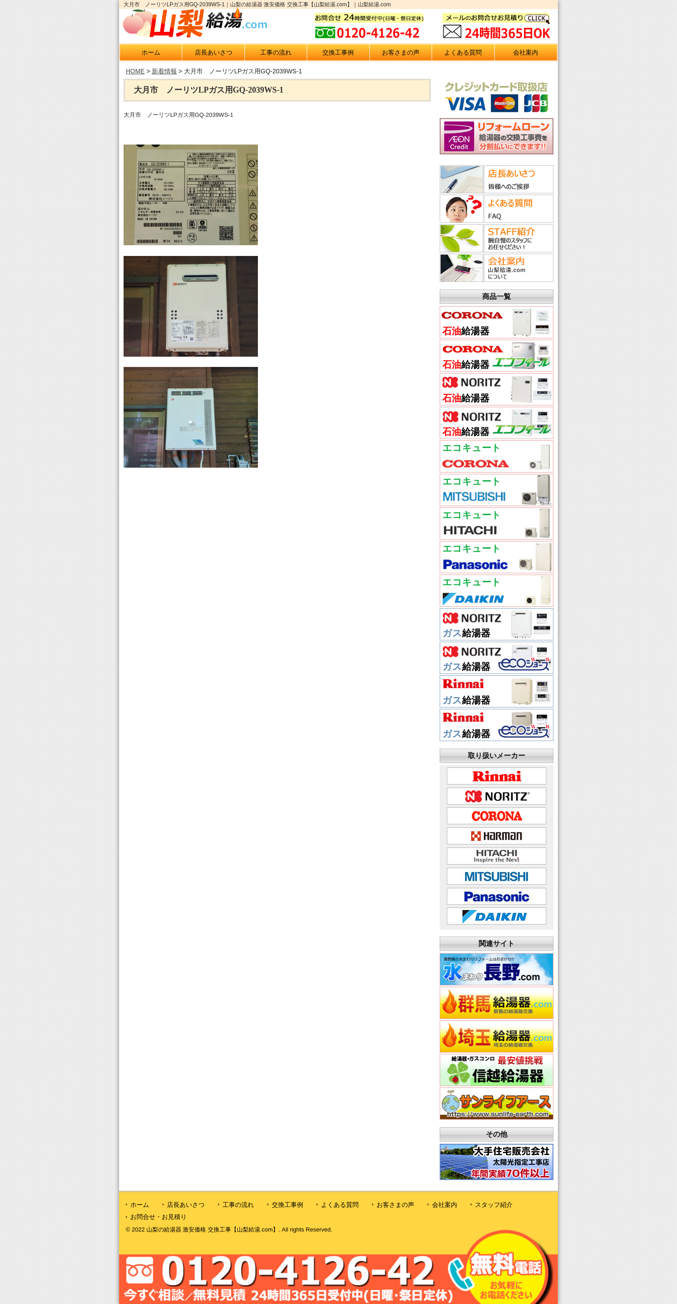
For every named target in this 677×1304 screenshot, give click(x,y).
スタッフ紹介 (494, 1204)
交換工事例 (338, 52)
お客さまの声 (401, 52)
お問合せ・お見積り (158, 1216)
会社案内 (525, 52)
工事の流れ (275, 52)
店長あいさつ (213, 52)
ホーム (150, 52)
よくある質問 (463, 52)
